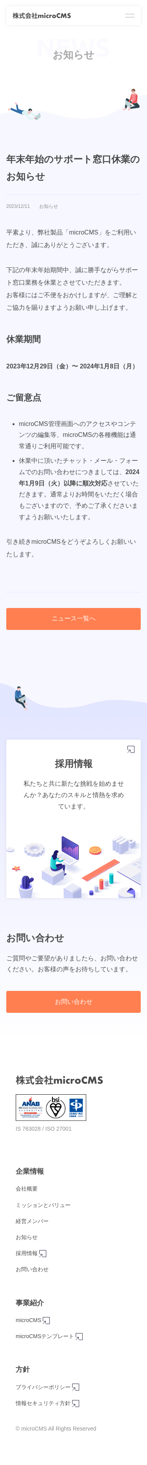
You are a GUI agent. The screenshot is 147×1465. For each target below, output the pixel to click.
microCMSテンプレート (32, 1336)
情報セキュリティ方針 (31, 1403)
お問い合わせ (74, 1001)
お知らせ (27, 1237)
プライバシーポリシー (31, 1387)
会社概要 (27, 1188)
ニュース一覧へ (74, 618)
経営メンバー (32, 1221)
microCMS (32, 1320)
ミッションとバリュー (43, 1205)
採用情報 (29, 1253)
